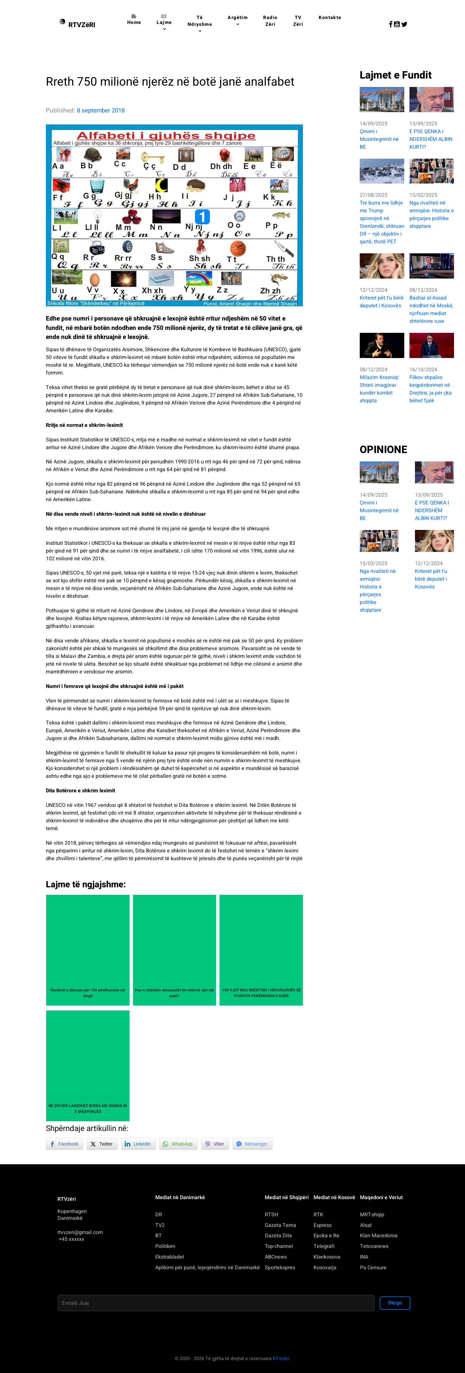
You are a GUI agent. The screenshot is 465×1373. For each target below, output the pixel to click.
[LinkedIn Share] (138, 1144)
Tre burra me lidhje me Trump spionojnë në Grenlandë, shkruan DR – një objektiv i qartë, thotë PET (382, 222)
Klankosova (327, 1257)
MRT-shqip (372, 1215)
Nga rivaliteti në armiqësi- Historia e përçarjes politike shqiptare (431, 214)
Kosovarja (325, 1268)
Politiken (165, 1246)
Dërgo (395, 1303)
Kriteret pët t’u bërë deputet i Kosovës (382, 302)
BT (158, 1236)
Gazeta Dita (278, 1236)
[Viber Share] (215, 1144)
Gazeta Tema (280, 1225)
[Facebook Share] (64, 1144)
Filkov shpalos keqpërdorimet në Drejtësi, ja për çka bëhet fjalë (430, 389)
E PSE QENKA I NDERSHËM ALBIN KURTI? (430, 139)
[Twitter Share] (102, 1144)
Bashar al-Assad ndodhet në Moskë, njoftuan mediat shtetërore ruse (431, 309)
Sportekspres (280, 1268)
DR (158, 1215)
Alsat (366, 1225)
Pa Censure (373, 1268)
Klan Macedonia (379, 1236)
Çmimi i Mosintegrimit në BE (379, 139)
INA (364, 1257)
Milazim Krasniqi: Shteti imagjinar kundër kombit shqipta (379, 389)
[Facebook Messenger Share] (252, 1144)
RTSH (271, 1215)
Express (323, 1225)
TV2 (160, 1225)
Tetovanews (374, 1246)
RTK (318, 1215)
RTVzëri (281, 1358)
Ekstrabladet (169, 1257)
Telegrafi (324, 1246)
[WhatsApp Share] (178, 1144)
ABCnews (276, 1257)
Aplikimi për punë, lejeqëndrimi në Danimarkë (207, 1268)
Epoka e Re (326, 1236)
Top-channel (279, 1246)
